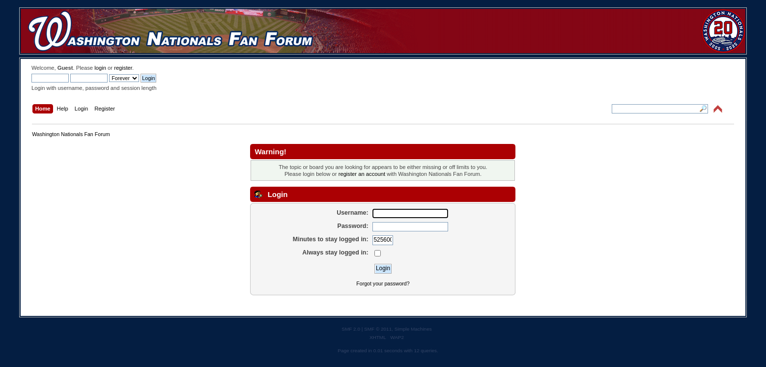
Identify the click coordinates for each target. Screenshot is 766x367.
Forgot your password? (382, 283)
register (123, 68)
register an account (362, 174)
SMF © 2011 (378, 329)
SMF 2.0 (350, 329)
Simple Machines (413, 329)
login (100, 68)
